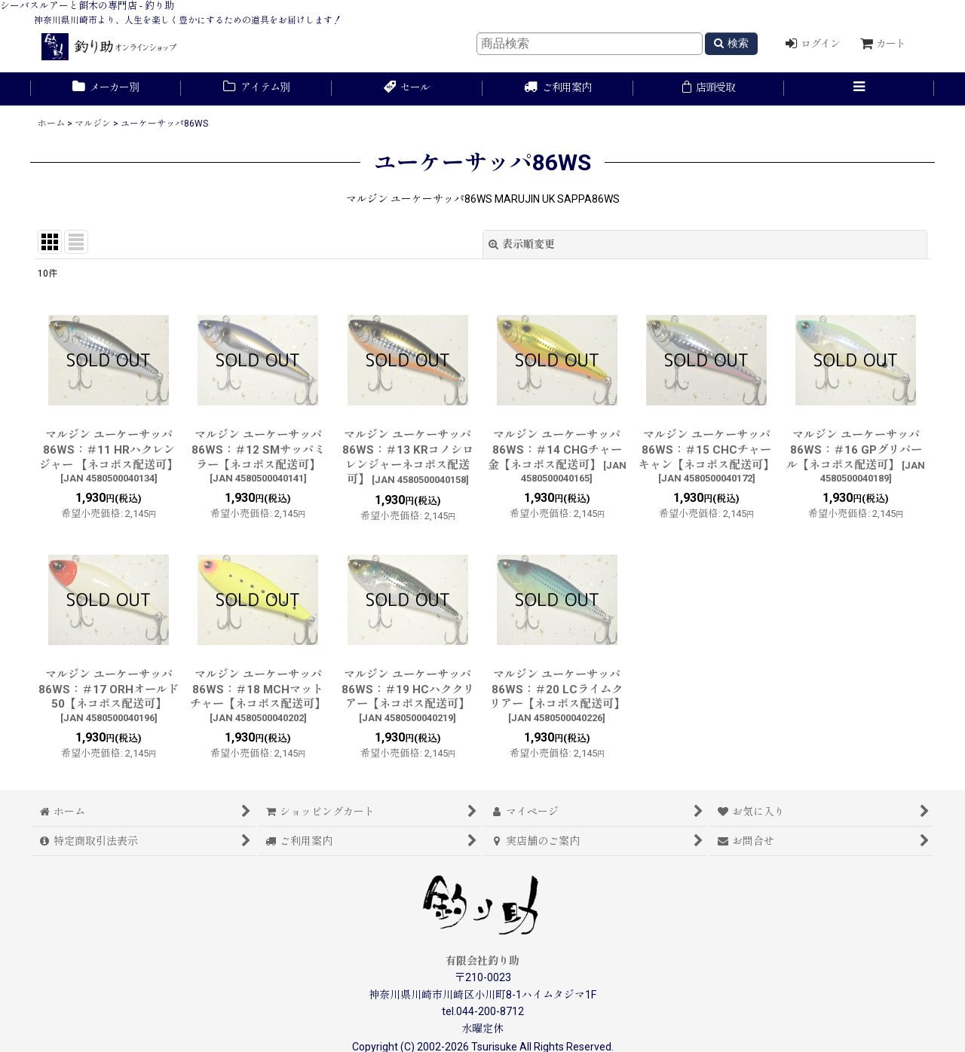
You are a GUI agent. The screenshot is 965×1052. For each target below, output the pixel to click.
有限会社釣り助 (482, 961)
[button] (859, 89)
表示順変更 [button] (522, 244)
